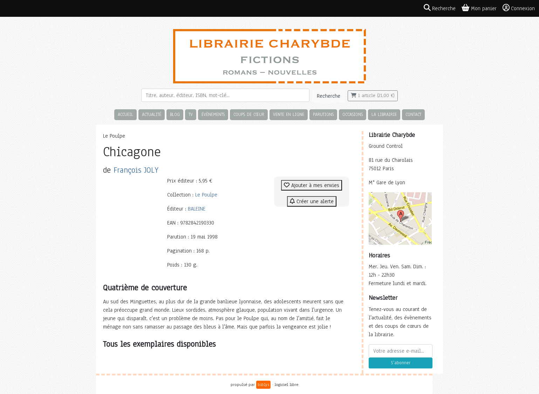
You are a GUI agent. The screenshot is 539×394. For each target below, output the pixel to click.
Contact (413, 114)
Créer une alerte (312, 201)
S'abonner (400, 363)
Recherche (328, 95)
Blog (175, 114)
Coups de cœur (248, 114)
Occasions (352, 114)
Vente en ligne (288, 114)
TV (191, 114)
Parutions (323, 114)
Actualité (151, 114)
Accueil (125, 114)
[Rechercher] (225, 95)
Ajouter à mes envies (311, 185)
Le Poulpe (206, 194)
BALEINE (196, 208)
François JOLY (136, 170)
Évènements (213, 114)
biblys (263, 384)
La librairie (384, 114)
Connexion (519, 8)
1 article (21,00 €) (373, 95)
